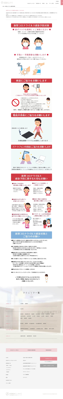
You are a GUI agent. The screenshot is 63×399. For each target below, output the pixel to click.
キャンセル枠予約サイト (48, 361)
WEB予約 (57, 3)
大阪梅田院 (32, 328)
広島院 (21, 330)
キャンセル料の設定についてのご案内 (29, 368)
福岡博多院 (29, 336)
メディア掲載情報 (26, 374)
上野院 (52, 314)
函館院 (26, 303)
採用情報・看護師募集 (31, 350)
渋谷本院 (38, 314)
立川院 (33, 316)
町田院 (38, 316)
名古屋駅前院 (39, 323)
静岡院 (44, 323)
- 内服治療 (7, 371)
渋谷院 (42, 314)
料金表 (43, 3)
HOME (7, 357)
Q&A (47, 3)
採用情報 (57, 1)
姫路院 (46, 328)
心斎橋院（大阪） (39, 328)
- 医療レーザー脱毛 (8, 365)
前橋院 (29, 318)
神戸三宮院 (51, 328)
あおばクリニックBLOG (14, 350)
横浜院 (47, 316)
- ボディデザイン (8, 369)
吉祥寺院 (29, 316)
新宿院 (21, 314)
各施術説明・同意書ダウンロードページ (29, 366)
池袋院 (32, 314)
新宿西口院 (27, 314)
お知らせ (24, 360)
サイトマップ (25, 377)
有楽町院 (48, 314)
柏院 (21, 318)
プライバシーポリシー (26, 371)
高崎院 (25, 318)
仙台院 (21, 308)
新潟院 (21, 323)
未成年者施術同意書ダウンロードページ (29, 363)
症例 (6, 377)
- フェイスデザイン (8, 367)
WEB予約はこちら (48, 358)
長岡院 (26, 323)
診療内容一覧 (38, 3)
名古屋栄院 (31, 323)
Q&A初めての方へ (9, 380)
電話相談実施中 (48, 350)
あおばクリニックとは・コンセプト (11, 360)
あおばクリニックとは (30, 3)
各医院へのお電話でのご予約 (48, 365)
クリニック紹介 (51, 3)
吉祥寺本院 (22, 316)
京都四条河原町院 (24, 328)
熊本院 (34, 336)
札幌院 (21, 303)
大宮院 (42, 316)
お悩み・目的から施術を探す (27, 357)
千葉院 (51, 316)
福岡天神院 (22, 336)
